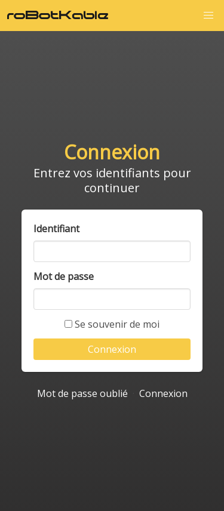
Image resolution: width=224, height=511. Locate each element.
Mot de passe (63, 276)
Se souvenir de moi (112, 324)
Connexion (163, 393)
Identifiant (56, 228)
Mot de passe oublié (82, 393)
